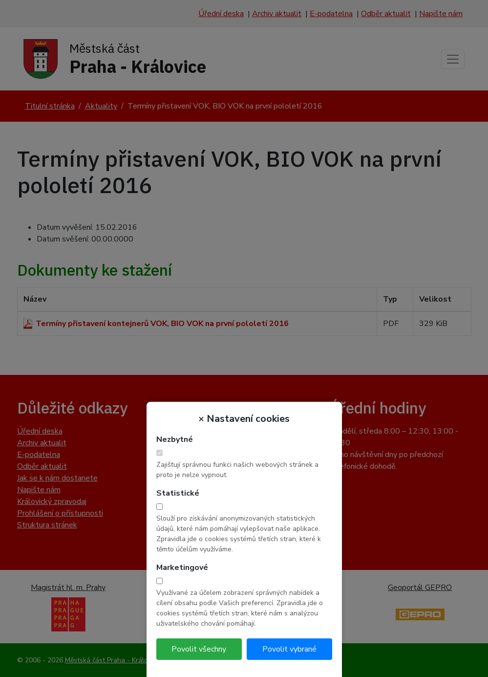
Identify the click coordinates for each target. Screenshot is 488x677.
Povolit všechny (198, 649)
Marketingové (182, 567)
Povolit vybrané (289, 649)
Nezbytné (174, 439)
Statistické (177, 493)
